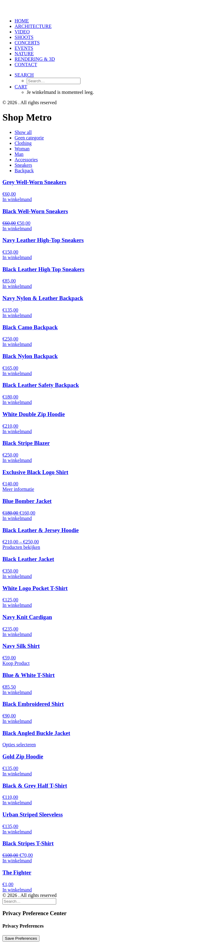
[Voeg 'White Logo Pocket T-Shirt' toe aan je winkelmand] (17, 605)
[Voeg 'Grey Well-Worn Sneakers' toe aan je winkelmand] (17, 199)
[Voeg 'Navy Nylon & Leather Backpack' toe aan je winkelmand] (17, 315)
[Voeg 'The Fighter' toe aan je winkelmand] (17, 889)
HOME (22, 20)
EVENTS (24, 48)
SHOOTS (24, 37)
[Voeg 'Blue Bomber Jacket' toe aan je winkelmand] (17, 518)
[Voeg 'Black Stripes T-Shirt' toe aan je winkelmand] (17, 860)
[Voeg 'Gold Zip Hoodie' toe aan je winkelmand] (17, 773)
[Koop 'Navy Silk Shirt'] (15, 663)
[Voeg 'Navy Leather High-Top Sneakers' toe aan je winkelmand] (17, 257)
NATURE (24, 53)
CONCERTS (27, 42)
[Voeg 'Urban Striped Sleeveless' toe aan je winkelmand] (17, 831)
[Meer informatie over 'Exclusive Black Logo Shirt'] (18, 489)
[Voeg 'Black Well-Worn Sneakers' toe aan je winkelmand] (17, 228)
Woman (22, 148)
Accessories (26, 159)
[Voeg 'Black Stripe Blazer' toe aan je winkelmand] (17, 460)
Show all (23, 132)
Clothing (23, 143)
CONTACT (26, 64)
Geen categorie (29, 137)
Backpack (24, 170)
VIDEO (22, 31)
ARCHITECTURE (33, 26)
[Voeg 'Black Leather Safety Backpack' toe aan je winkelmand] (17, 402)
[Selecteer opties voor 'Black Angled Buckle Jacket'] (19, 744)
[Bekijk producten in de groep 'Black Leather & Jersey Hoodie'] (21, 547)
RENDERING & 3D (35, 59)
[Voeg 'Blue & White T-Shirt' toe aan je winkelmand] (17, 692)
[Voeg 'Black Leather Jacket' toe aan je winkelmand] (17, 576)
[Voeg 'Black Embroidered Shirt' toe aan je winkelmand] (17, 721)
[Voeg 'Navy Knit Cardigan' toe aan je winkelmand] (17, 634)
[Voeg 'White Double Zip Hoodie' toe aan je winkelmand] (17, 431)
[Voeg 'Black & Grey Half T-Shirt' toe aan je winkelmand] (17, 802)
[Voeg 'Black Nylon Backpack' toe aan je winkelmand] (17, 373)
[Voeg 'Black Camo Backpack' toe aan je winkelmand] (17, 344)
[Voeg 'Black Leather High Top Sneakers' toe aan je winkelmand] (17, 286)
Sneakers (23, 165)
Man (19, 154)
